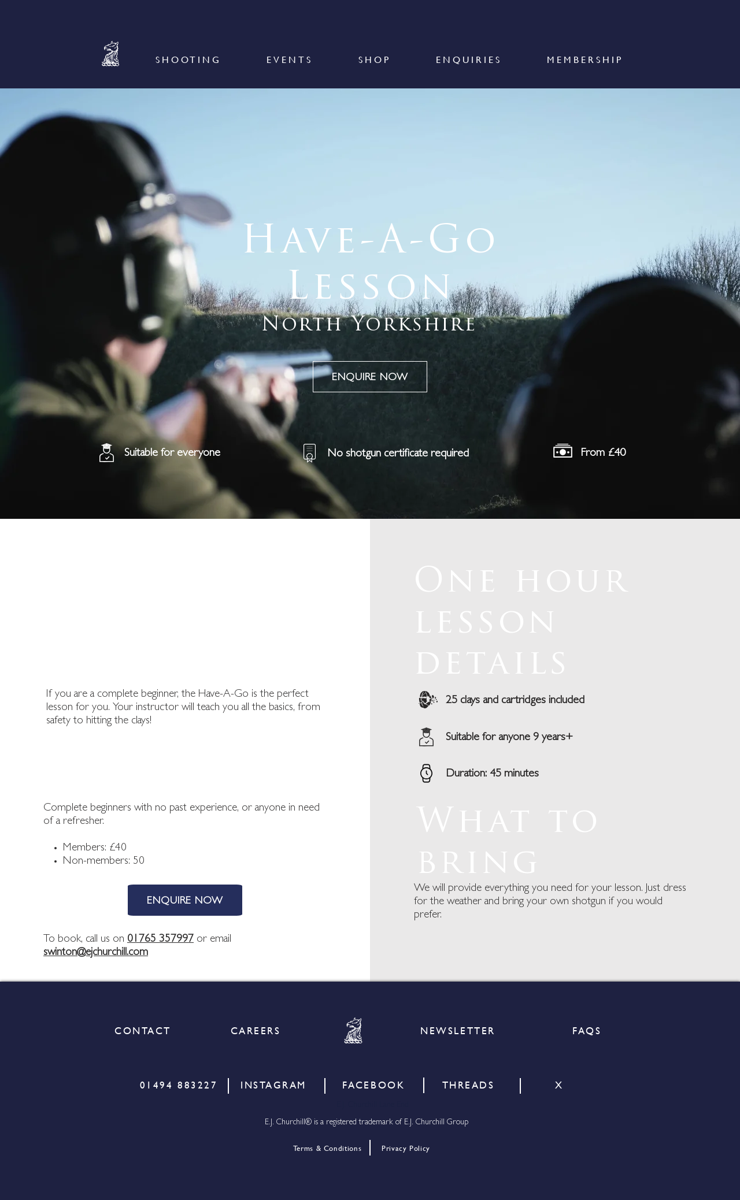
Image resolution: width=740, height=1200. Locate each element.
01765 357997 (160, 939)
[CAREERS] (255, 1030)
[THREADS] (468, 1084)
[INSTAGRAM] (273, 1084)
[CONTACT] (143, 1030)
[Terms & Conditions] (327, 1148)
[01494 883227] (179, 1084)
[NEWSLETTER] (458, 1030)
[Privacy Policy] (406, 1148)
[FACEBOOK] (373, 1084)
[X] (559, 1084)
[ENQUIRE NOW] (370, 376)
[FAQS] (587, 1030)
